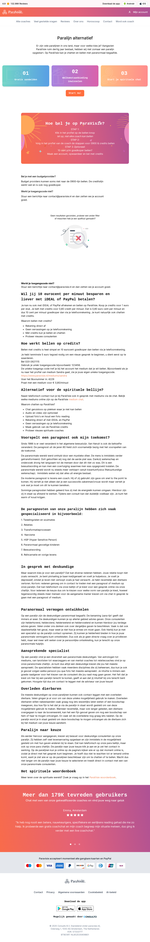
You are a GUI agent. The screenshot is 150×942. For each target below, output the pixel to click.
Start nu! (75, 93)
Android (129, 3)
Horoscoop (93, 21)
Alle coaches (23, 21)
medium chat (76, 399)
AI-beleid (111, 892)
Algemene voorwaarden (71, 892)
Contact (107, 21)
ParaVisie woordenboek (103, 777)
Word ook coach (125, 21)
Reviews (65, 21)
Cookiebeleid (95, 892)
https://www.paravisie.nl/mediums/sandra (44, 375)
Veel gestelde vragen (45, 21)
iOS (143, 3)
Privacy (50, 892)
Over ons (78, 21)
